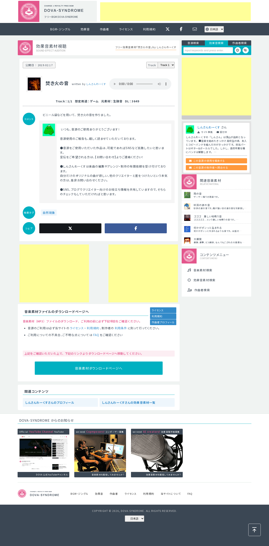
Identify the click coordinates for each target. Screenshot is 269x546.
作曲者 (104, 29)
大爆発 (198, 239)
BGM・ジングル (60, 29)
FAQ (96, 335)
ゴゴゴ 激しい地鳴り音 (208, 216)
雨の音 (198, 193)
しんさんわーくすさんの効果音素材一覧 (128, 402)
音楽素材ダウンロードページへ (99, 368)
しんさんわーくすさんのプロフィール (49, 402)
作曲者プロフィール (163, 322)
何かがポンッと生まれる (208, 227)
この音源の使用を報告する (209, 160)
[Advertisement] (175, 11)
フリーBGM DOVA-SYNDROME (61, 16)
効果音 (85, 29)
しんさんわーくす (96, 84)
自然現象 (49, 213)
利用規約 (149, 29)
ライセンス (126, 29)
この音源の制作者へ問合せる (210, 167)
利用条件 (121, 328)
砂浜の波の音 (202, 205)
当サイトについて (171, 493)
